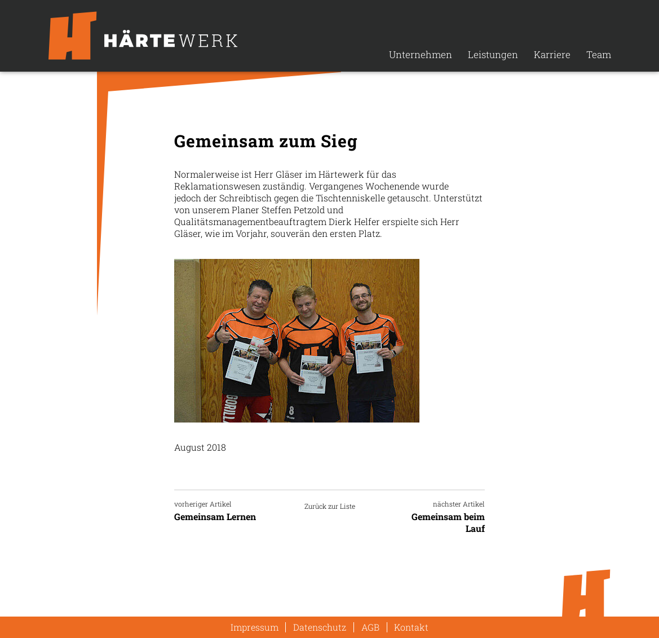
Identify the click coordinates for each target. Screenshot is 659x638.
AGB (370, 627)
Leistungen (493, 54)
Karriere (552, 54)
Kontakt (411, 627)
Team (598, 54)
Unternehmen (420, 54)
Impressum (254, 627)
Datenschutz (319, 627)
